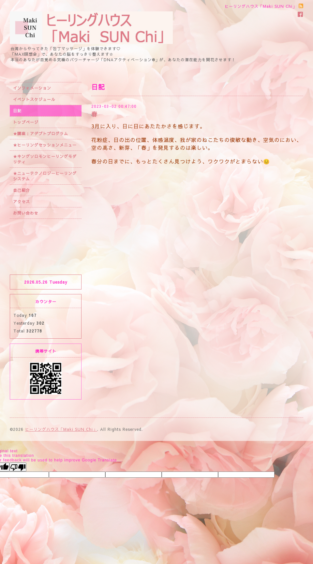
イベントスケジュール (34, 99)
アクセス (21, 201)
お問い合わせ (25, 213)
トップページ (25, 122)
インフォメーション (32, 88)
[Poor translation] (17, 467)
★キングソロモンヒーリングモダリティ (45, 159)
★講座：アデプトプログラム (40, 133)
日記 (17, 110)
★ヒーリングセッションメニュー (45, 145)
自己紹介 (21, 190)
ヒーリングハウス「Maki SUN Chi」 (61, 429)
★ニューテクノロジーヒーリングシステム (45, 176)
